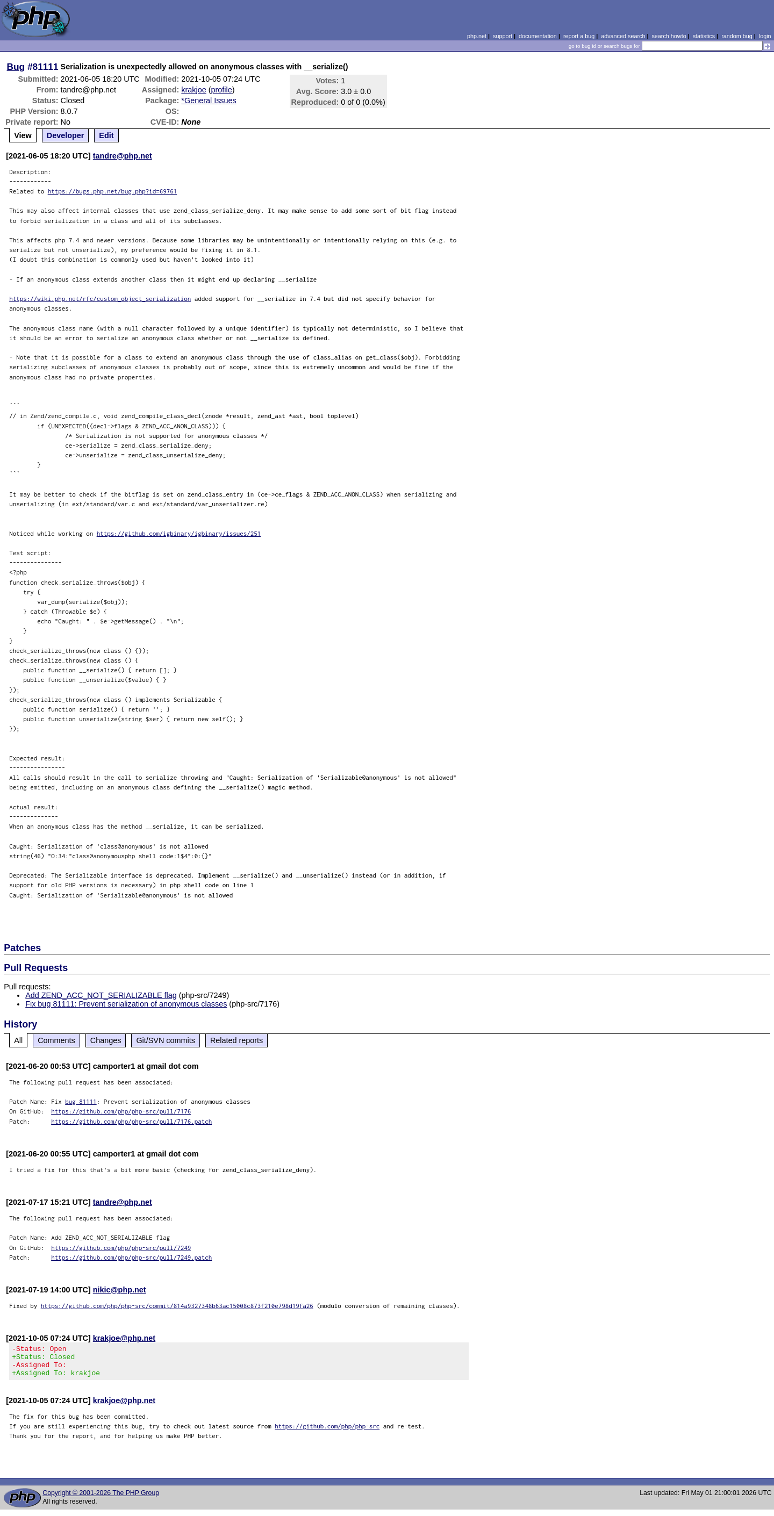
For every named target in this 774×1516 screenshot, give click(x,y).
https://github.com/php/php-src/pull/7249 (121, 1247)
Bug (16, 66)
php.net (476, 36)
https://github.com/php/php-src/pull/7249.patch (131, 1257)
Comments (56, 1040)
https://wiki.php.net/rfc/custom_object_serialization (100, 298)
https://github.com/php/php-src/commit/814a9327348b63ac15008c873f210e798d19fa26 (177, 1305)
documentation (538, 36)
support (502, 36)
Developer (65, 135)
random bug (736, 36)
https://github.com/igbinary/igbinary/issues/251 (179, 533)
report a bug (578, 36)
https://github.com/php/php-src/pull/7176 (121, 1111)
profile (221, 89)
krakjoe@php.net (124, 1338)
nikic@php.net (119, 1289)
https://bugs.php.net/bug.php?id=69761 (112, 191)
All (18, 1040)
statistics (704, 36)
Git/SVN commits (165, 1040)
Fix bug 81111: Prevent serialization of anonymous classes (126, 1004)
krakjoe (193, 89)
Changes (105, 1040)
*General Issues (208, 100)
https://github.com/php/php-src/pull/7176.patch (131, 1121)
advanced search (623, 36)
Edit (106, 135)
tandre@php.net (122, 156)
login (765, 36)
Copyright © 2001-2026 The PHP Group (100, 1499)
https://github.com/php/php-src (327, 1432)
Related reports (236, 1040)
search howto (668, 36)
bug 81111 (81, 1101)
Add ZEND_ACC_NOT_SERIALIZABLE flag (101, 995)
